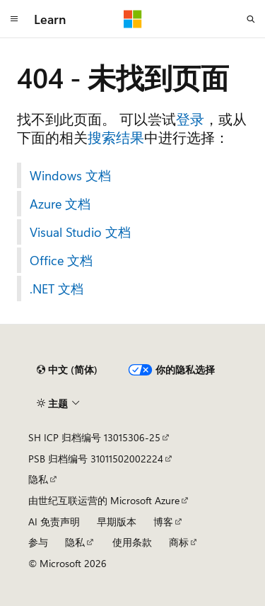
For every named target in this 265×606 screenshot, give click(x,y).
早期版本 (116, 521)
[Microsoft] (133, 19)
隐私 (38, 479)
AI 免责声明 (54, 521)
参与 (38, 542)
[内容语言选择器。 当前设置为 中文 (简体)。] (67, 370)
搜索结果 (116, 136)
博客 (163, 521)
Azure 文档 (60, 203)
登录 (190, 118)
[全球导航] (14, 19)
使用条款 (132, 542)
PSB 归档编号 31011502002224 (95, 458)
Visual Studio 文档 (80, 231)
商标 (179, 542)
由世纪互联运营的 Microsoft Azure (103, 500)
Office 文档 (61, 260)
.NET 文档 (56, 288)
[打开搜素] (251, 19)
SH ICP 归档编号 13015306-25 (94, 437)
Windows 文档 (70, 175)
